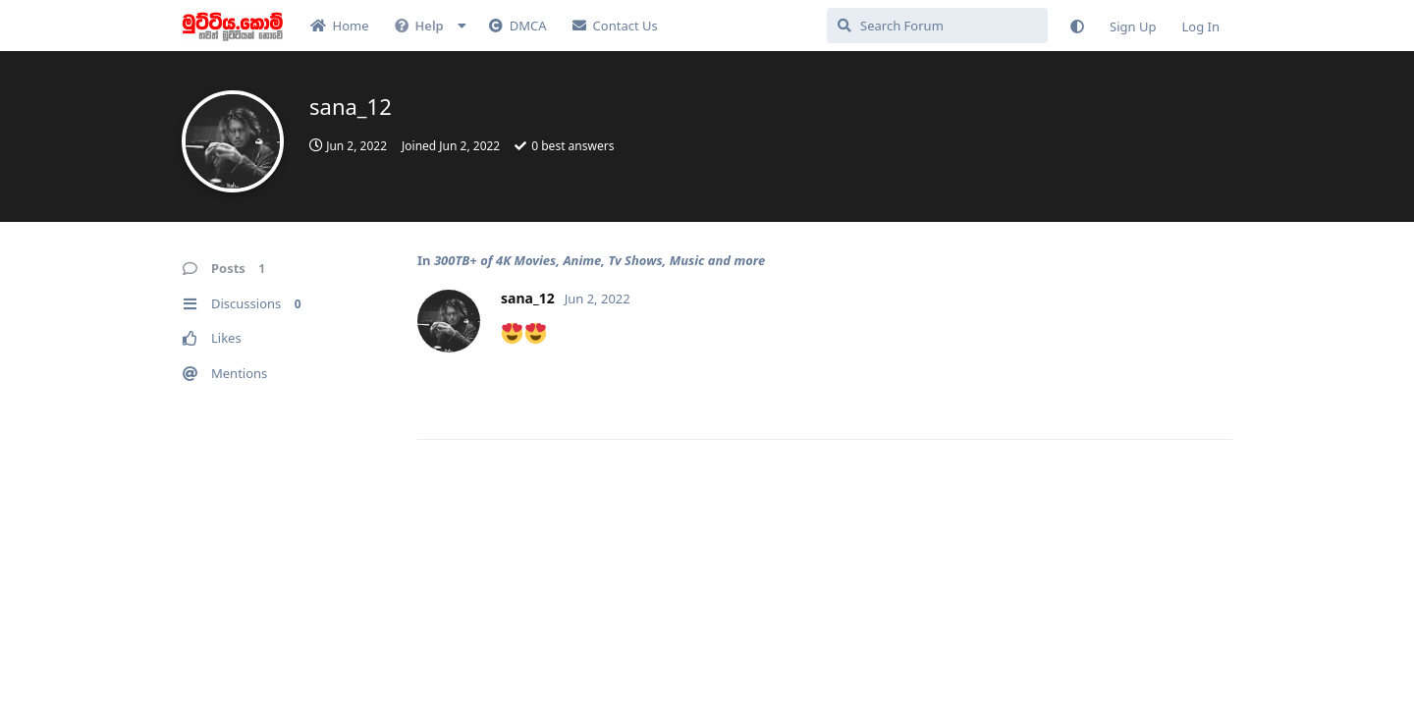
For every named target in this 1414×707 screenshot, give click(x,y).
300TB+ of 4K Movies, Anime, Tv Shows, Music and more (599, 260)
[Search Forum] (937, 25)
